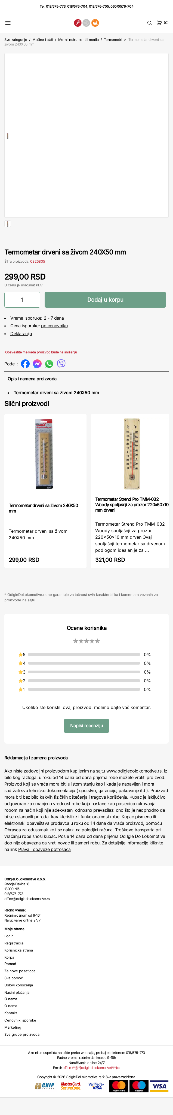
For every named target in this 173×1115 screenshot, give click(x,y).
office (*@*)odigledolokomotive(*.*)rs (91, 1085)
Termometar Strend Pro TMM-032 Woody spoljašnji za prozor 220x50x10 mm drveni (131, 522)
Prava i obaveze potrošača (44, 866)
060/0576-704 (122, 6)
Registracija (13, 960)
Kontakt (10, 1030)
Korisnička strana (18, 967)
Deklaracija (21, 351)
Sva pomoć (13, 995)
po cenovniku (54, 343)
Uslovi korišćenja (18, 1002)
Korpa (9, 974)
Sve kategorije (15, 39)
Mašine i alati (42, 39)
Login (9, 953)
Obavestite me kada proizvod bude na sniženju (41, 370)
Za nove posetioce (20, 988)
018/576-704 (77, 6)
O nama (10, 1023)
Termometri (113, 39)
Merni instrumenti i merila (78, 39)
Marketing (12, 1045)
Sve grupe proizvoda (21, 1052)
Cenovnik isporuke (20, 1037)
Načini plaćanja (16, 1010)
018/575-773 (56, 6)
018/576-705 (99, 6)
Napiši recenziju (86, 743)
